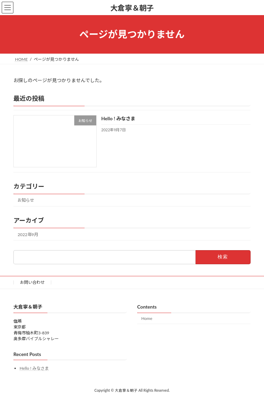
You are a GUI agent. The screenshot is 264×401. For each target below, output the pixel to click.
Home (146, 318)
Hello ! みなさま (118, 118)
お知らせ (26, 200)
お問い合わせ (32, 282)
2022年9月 (28, 234)
